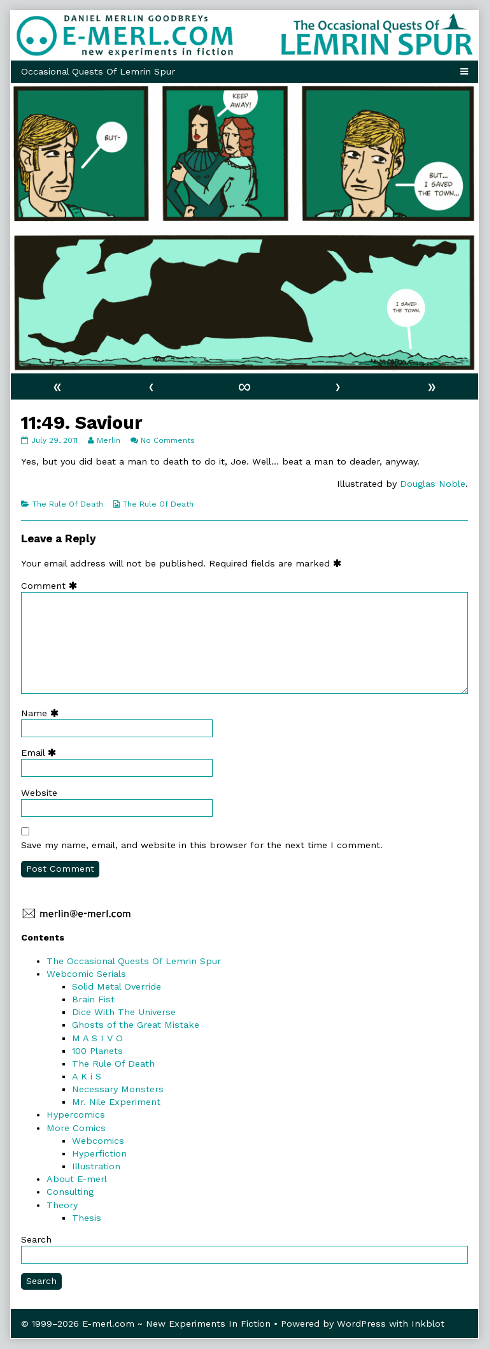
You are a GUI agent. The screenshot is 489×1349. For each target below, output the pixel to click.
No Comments (168, 440)
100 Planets (97, 1051)
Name (42, 713)
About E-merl (76, 1179)
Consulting (70, 1192)
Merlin (108, 440)
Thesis (86, 1218)
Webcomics (98, 1141)
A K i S (86, 1076)
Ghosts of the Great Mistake (135, 1025)
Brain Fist (93, 999)
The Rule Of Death (67, 504)
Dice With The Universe (124, 1012)
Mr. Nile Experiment (116, 1102)
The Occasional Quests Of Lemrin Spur (133, 961)
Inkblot (427, 1323)
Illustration (96, 1166)
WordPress (361, 1323)
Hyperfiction (99, 1153)
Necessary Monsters (118, 1089)
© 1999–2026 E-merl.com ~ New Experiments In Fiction (146, 1323)
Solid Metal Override (116, 986)
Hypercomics (75, 1114)
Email (41, 752)
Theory (62, 1205)
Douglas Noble (432, 484)
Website (39, 793)
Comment (52, 586)
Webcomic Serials (86, 974)
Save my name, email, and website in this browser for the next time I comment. (202, 845)
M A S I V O (97, 1038)
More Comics (76, 1128)
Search (36, 1239)
